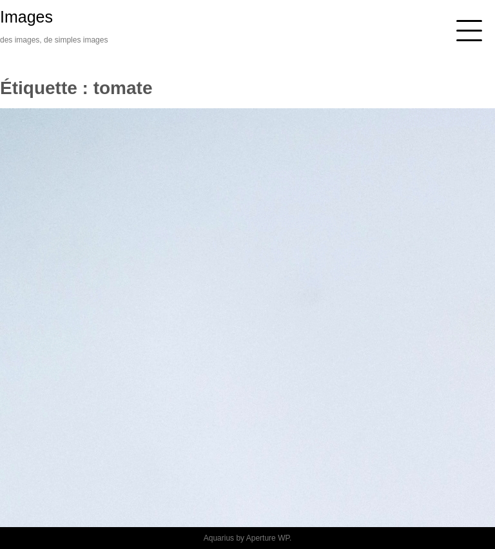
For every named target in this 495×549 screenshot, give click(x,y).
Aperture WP (267, 538)
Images (26, 17)
